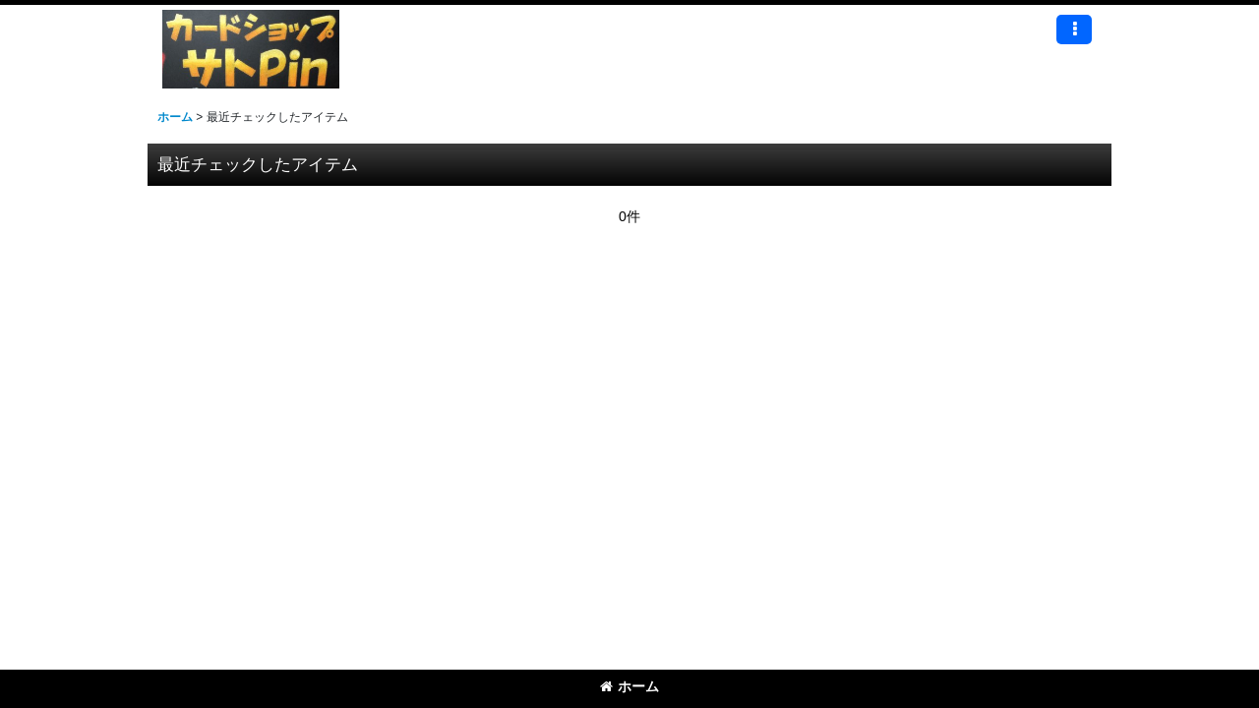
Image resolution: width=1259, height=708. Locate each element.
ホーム (629, 686)
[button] (1074, 29)
